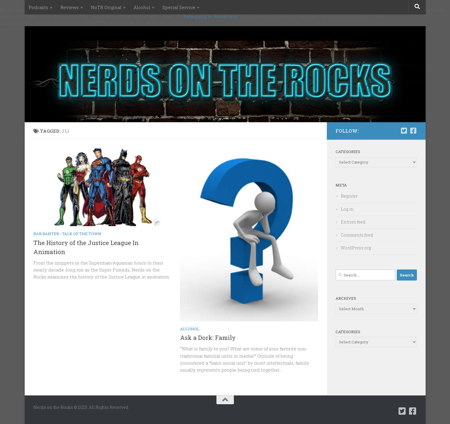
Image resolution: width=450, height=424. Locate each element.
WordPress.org (356, 248)
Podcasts (38, 7)
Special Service (178, 7)
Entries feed (353, 222)
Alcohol (142, 7)
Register (349, 196)
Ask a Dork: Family (208, 337)
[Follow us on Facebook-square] (413, 130)
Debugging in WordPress (210, 16)
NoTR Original (106, 7)
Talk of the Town (81, 233)
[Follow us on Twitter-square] (404, 130)
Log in (347, 209)
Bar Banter (46, 233)
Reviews (69, 7)
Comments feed (357, 235)
